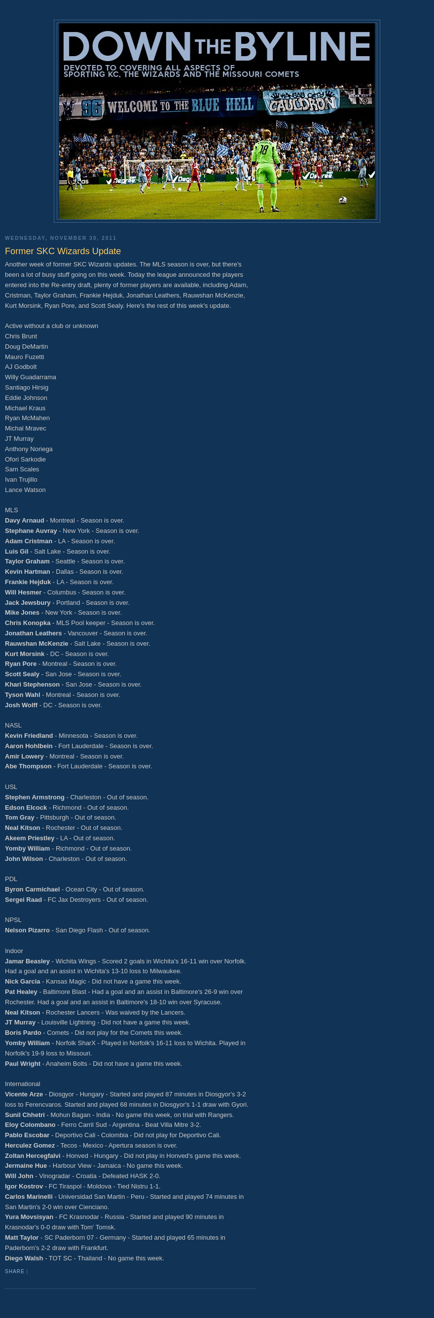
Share (15, 1271)
